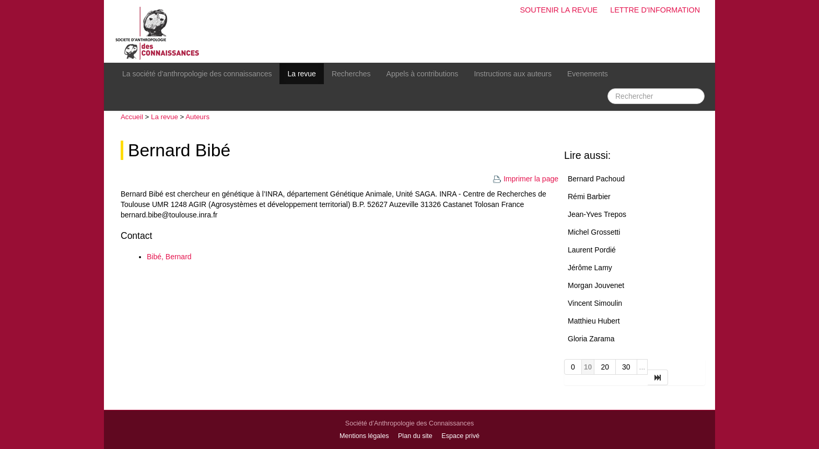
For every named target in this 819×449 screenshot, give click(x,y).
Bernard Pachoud (596, 179)
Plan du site (415, 436)
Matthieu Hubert (594, 321)
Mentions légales (364, 436)
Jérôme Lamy (590, 267)
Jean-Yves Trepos (597, 214)
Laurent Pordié (592, 250)
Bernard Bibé (179, 150)
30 (626, 367)
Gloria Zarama (591, 339)
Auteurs (197, 117)
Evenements (587, 74)
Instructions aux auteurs (513, 74)
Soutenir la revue (559, 10)
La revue (301, 74)
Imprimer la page (525, 179)
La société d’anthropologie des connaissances (197, 74)
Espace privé (460, 436)
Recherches (351, 74)
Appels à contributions (423, 74)
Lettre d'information (655, 10)
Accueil (132, 117)
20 (605, 367)
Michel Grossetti (594, 232)
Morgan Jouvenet (596, 285)
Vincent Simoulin (595, 303)
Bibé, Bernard (169, 256)
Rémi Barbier (589, 196)
